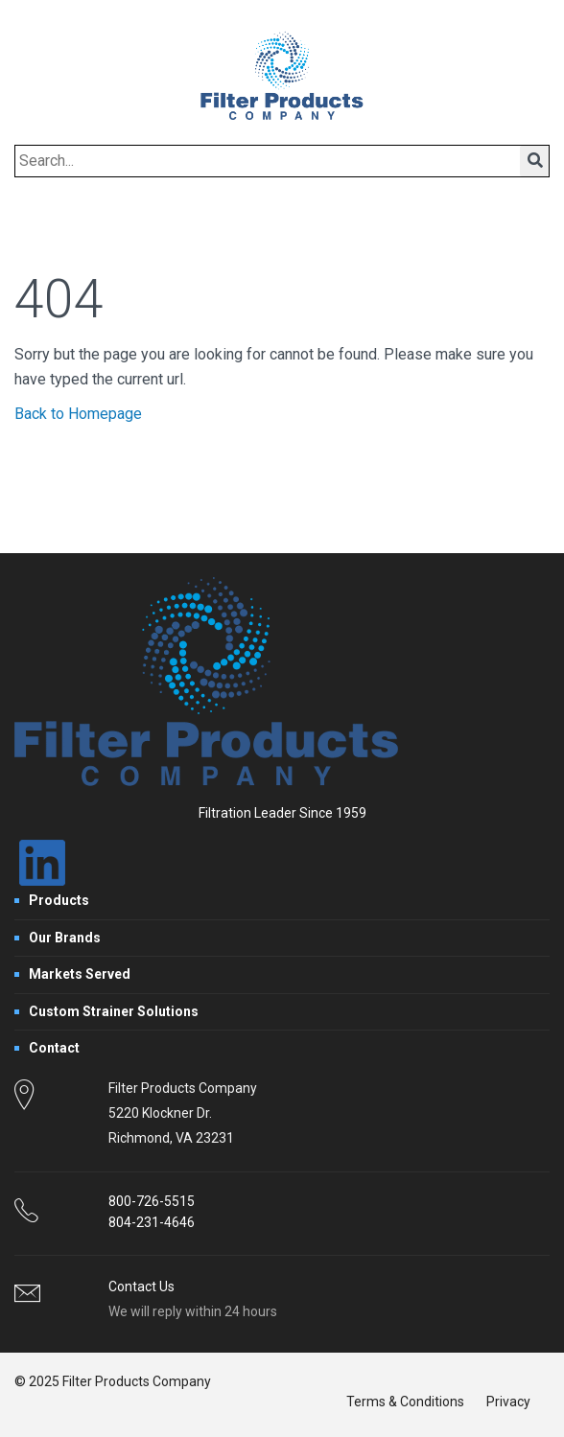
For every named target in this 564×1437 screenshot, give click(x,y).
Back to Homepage (78, 414)
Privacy (508, 1401)
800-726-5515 (151, 1201)
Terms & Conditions (405, 1401)
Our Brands (65, 937)
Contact (54, 1047)
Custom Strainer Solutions (114, 1011)
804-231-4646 (151, 1222)
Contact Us (141, 1286)
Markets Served (79, 974)
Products (59, 900)
